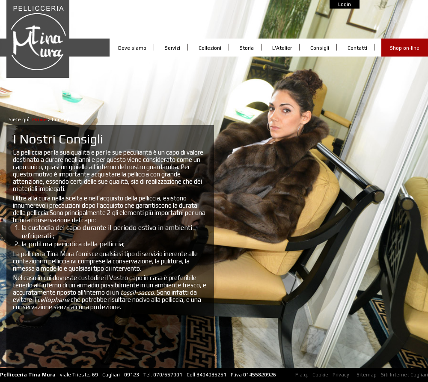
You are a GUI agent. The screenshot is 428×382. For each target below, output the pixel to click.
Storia (247, 48)
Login (344, 4)
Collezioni (210, 48)
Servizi (172, 48)
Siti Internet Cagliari (404, 375)
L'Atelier (282, 48)
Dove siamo (132, 48)
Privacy (341, 375)
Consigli (319, 48)
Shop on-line (404, 48)
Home (39, 119)
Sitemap (367, 375)
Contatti (357, 48)
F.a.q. (301, 375)
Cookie (320, 375)
